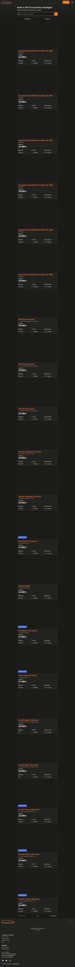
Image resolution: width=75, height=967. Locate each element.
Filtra (47, 19)
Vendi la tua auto (6, 940)
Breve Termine (5, 947)
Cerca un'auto (5, 937)
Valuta (66, 2)
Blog (3, 942)
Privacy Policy (16, 964)
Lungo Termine (5, 949)
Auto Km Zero (5, 938)
